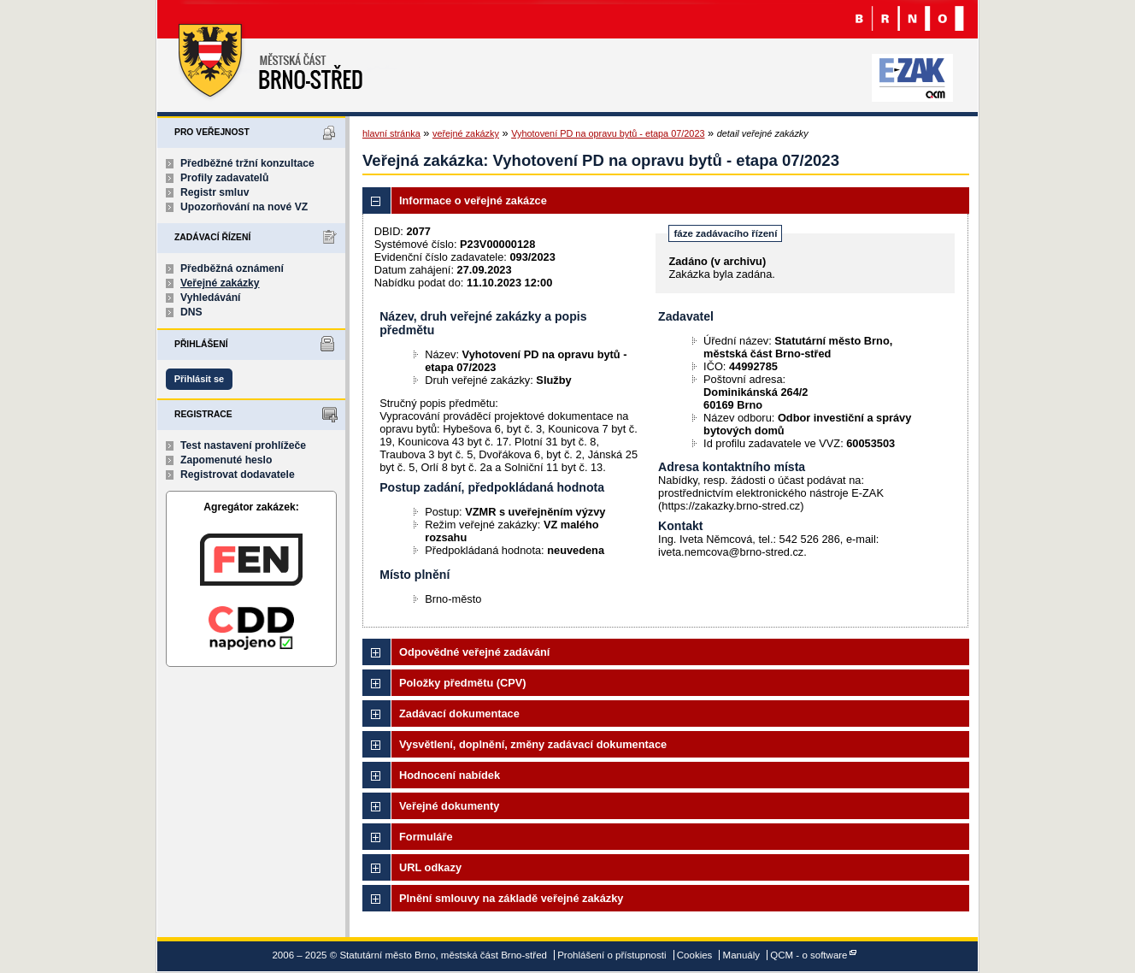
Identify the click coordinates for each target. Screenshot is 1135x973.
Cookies (695, 955)
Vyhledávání (210, 298)
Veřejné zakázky (220, 283)
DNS (191, 312)
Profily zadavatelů (224, 178)
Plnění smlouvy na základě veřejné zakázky (511, 898)
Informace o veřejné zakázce (473, 200)
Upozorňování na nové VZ (244, 207)
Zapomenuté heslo (226, 460)
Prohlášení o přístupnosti (611, 955)
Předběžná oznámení (232, 268)
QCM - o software (808, 955)
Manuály (742, 955)
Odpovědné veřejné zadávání (474, 652)
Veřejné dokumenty (449, 805)
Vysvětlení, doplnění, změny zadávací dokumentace (533, 744)
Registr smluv (214, 192)
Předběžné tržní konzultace (247, 163)
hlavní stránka (391, 133)
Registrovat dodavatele (237, 475)
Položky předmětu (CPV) (462, 682)
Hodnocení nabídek (449, 775)
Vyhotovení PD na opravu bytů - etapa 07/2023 (607, 133)
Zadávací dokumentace (459, 713)
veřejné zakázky (465, 133)
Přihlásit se (199, 379)
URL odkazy (430, 867)
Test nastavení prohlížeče (243, 445)
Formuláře (426, 836)
